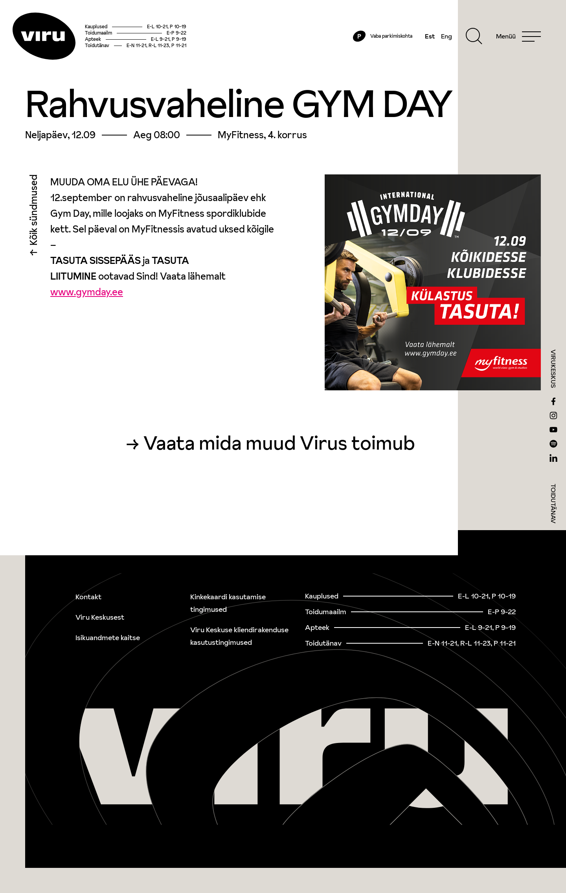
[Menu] (518, 36)
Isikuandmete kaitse (107, 637)
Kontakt (88, 597)
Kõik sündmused (33, 211)
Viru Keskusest (99, 617)
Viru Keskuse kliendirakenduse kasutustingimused (239, 636)
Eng (446, 36)
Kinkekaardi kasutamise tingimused (228, 603)
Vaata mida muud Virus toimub (279, 443)
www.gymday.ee (86, 291)
